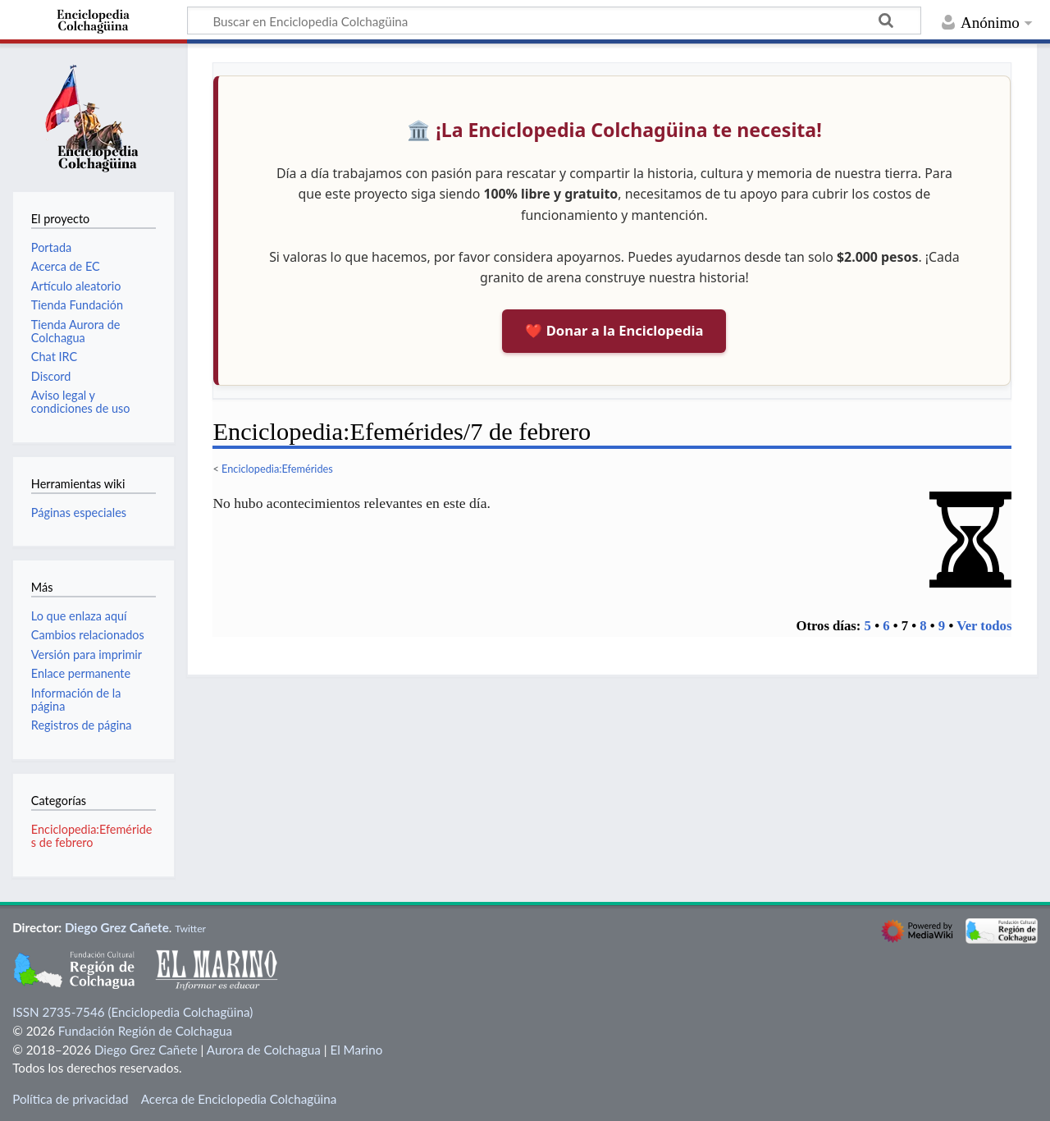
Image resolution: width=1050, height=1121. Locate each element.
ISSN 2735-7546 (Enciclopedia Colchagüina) (132, 1011)
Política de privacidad (70, 1098)
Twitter (190, 928)
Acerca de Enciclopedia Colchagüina (239, 1098)
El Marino (356, 1049)
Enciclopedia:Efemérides (277, 468)
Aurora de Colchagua (264, 1049)
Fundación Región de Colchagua (145, 1030)
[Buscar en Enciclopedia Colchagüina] (554, 20)
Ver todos (983, 626)
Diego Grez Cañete (117, 927)
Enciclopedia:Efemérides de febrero (92, 835)
